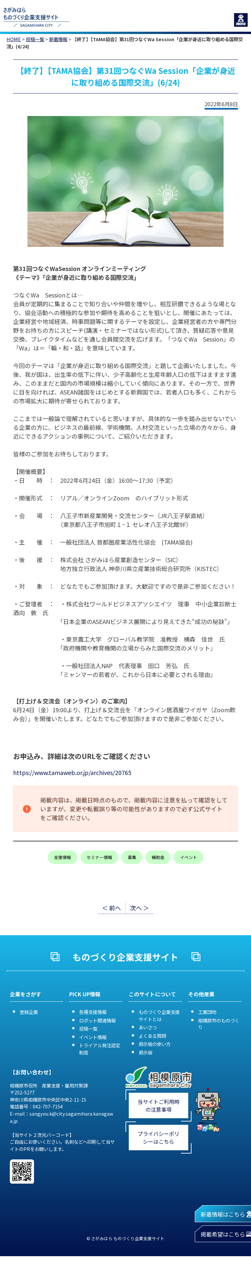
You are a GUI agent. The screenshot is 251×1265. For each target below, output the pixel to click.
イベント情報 (93, 1037)
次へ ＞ (139, 907)
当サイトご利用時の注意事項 (158, 1105)
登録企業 (29, 1011)
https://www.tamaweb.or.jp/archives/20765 (72, 772)
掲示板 (145, 1052)
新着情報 (58, 39)
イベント (188, 857)
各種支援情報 (93, 1011)
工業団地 (207, 1011)
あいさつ (148, 1027)
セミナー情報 (99, 857)
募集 (132, 857)
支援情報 (62, 857)
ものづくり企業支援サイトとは (159, 1015)
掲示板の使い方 (155, 1043)
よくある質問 (152, 1035)
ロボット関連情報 (97, 1020)
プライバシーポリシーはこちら (158, 1137)
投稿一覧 (35, 39)
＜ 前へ (111, 907)
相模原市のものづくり (218, 1024)
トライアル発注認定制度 (99, 1049)
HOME (14, 39)
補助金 (158, 857)
